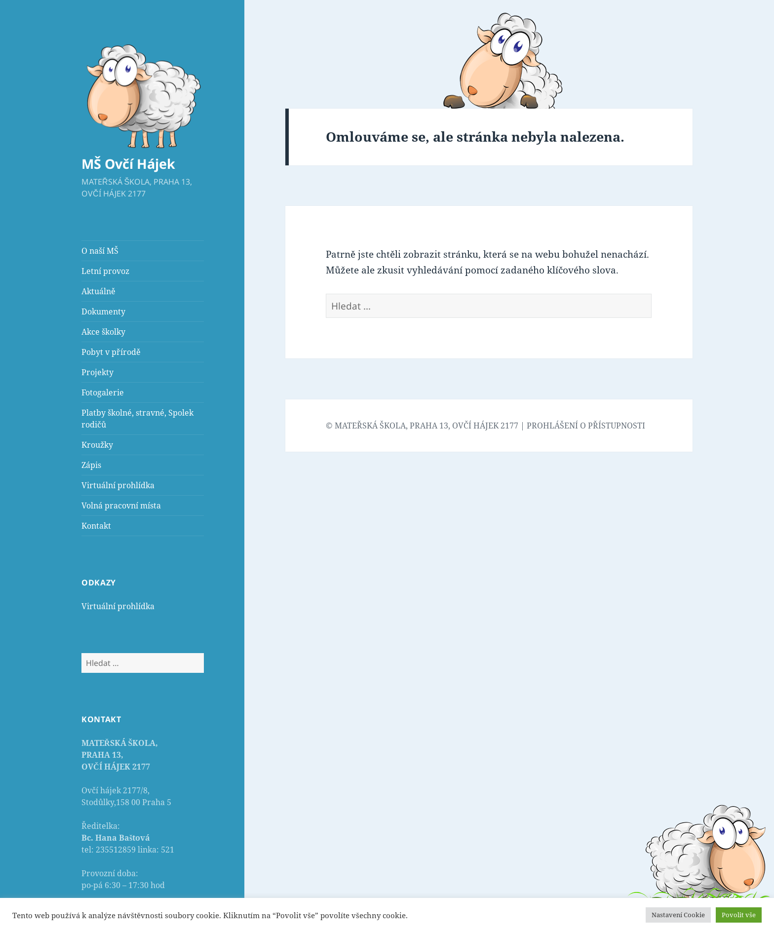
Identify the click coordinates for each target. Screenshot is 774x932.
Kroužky (97, 444)
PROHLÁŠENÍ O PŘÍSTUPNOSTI (586, 425)
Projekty (97, 372)
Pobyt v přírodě (111, 352)
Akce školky (103, 331)
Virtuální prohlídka (118, 485)
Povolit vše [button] (739, 914)
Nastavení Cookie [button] (678, 914)
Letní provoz (105, 271)
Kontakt (96, 525)
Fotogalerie (102, 392)
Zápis (91, 465)
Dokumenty (103, 311)
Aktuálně (98, 291)
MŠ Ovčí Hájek (128, 164)
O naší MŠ (99, 250)
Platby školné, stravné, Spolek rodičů (137, 418)
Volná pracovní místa (121, 505)
